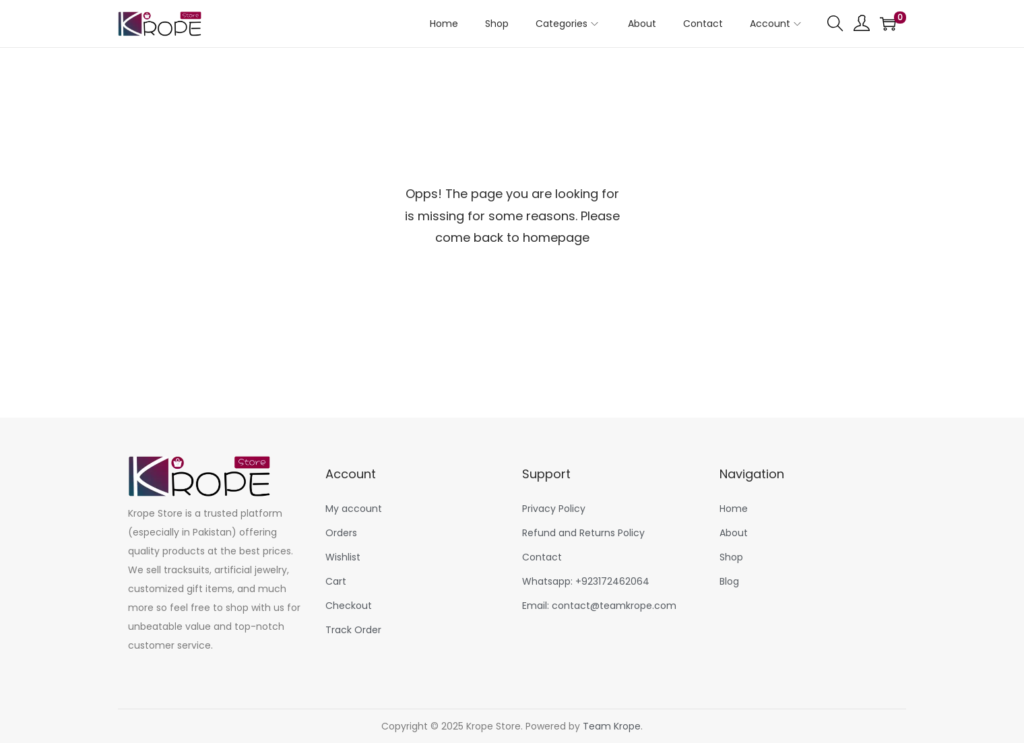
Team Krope (612, 726)
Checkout (348, 605)
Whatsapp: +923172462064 (585, 581)
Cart (335, 581)
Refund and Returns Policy (583, 533)
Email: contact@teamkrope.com (599, 605)
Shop (731, 557)
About (733, 533)
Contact (542, 557)
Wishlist (342, 557)
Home (733, 508)
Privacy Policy (553, 508)
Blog (729, 581)
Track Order (353, 630)
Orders (341, 533)
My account (353, 508)
